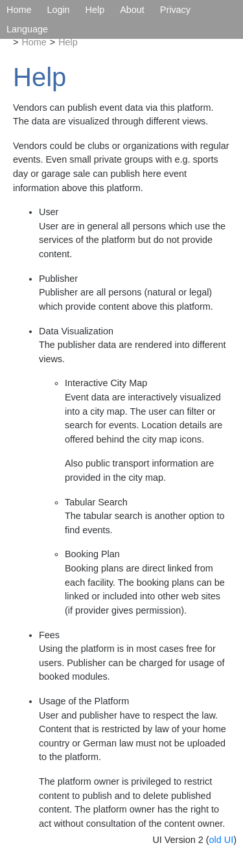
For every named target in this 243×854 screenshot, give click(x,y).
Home (18, 10)
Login (58, 10)
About (132, 10)
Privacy (175, 10)
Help (95, 10)
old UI (221, 840)
